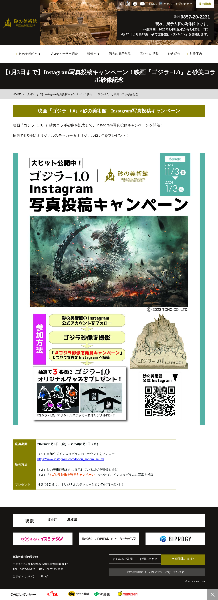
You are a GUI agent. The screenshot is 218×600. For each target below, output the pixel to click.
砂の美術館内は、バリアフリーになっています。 (157, 572)
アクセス (166, 3)
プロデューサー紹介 (64, 53)
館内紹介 (174, 53)
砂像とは (93, 53)
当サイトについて (24, 576)
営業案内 (196, 53)
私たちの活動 (149, 53)
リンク (45, 576)
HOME (153, 3)
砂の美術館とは (30, 53)
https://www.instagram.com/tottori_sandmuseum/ (70, 459)
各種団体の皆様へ (188, 559)
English (205, 3)
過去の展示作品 (120, 53)
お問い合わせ (184, 3)
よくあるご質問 (123, 559)
